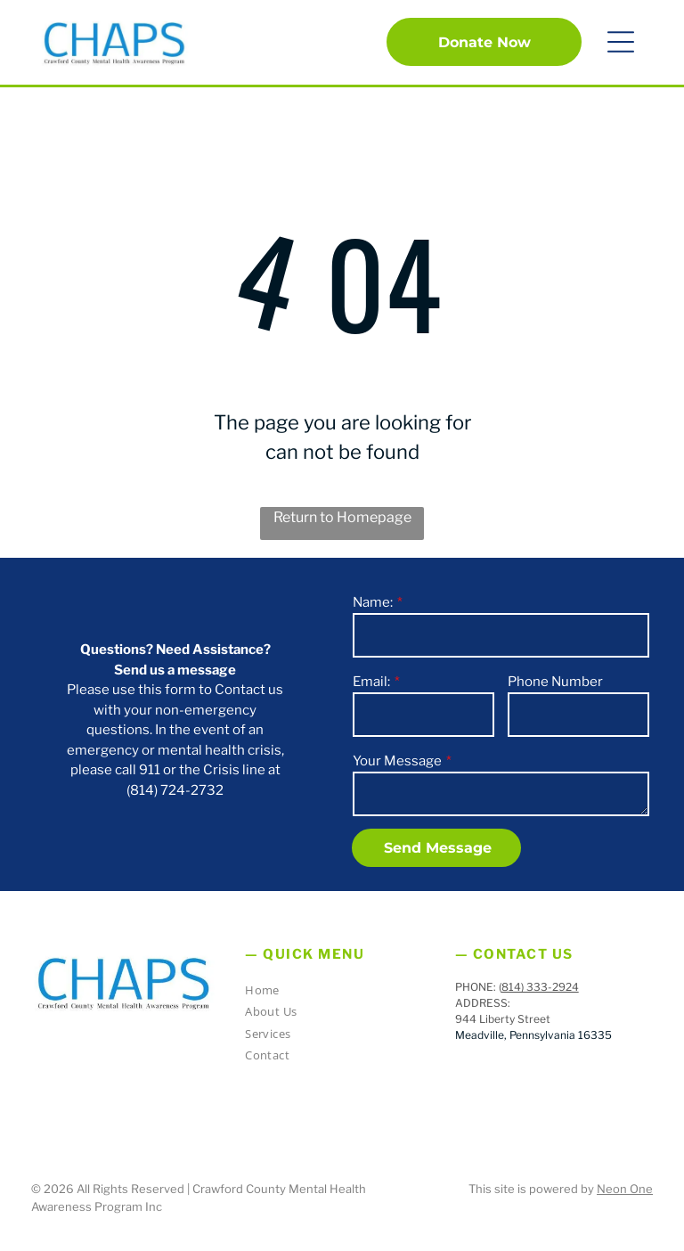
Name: (373, 602)
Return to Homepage (342, 517)
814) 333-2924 (540, 986)
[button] (620, 42)
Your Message (397, 761)
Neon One (625, 1189)
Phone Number (555, 682)
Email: (371, 682)
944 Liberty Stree (500, 1019)
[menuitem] (335, 993)
